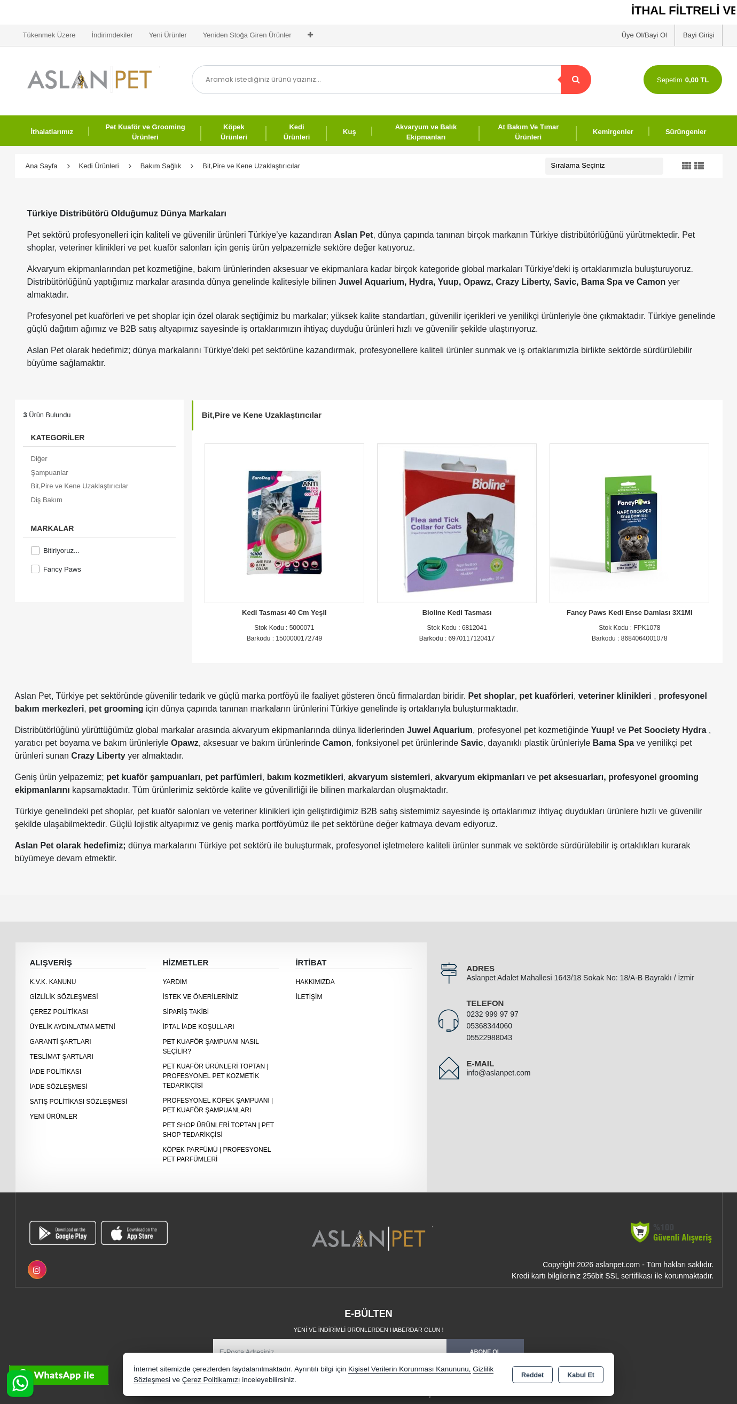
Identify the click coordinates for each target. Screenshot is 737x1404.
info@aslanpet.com (498, 1072)
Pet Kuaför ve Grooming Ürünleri (145, 132)
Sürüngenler (686, 132)
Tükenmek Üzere (49, 35)
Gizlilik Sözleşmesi (64, 997)
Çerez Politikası (59, 1012)
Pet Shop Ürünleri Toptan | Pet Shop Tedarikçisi (218, 1129)
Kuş (349, 132)
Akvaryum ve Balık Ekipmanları (426, 132)
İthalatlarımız (52, 132)
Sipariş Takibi (185, 1012)
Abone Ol (485, 1351)
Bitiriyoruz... (55, 550)
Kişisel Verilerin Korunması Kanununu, (409, 1369)
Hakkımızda (314, 982)
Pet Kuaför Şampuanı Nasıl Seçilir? (210, 1046)
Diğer (39, 459)
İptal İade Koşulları (198, 1027)
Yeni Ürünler (53, 1116)
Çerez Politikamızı (211, 1380)
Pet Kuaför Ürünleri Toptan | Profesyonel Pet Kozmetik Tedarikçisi (215, 1076)
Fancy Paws (56, 569)
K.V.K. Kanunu (53, 982)
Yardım (174, 982)
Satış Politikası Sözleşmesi (79, 1101)
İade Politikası (56, 1071)
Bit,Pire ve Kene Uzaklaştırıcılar (80, 486)
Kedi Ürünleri (297, 132)
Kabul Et (580, 1375)
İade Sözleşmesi (59, 1086)
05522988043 (489, 1037)
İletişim (308, 997)
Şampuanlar (49, 473)
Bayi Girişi (699, 35)
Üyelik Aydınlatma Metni (72, 1027)
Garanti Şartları (60, 1042)
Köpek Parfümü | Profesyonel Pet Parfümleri (216, 1154)
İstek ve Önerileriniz (200, 997)
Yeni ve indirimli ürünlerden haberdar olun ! (368, 1330)
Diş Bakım (46, 500)
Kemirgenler (613, 132)
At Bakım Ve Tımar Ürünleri (528, 132)
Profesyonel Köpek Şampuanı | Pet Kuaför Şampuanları (217, 1105)
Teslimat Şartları (61, 1056)
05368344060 (489, 1025)
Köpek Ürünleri (234, 132)
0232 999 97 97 (492, 1014)
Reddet (532, 1375)
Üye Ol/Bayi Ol (644, 35)
